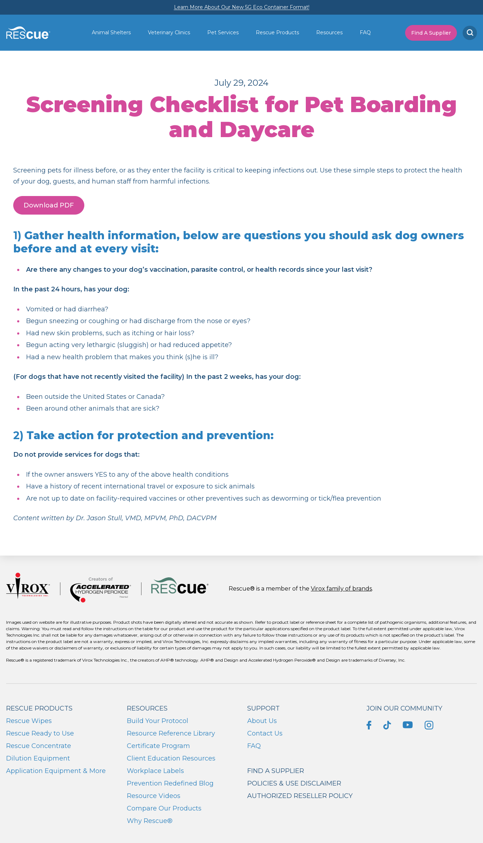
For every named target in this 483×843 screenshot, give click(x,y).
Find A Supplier (431, 33)
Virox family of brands (341, 588)
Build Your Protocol (157, 721)
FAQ (365, 32)
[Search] (470, 33)
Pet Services (223, 32)
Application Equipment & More (56, 771)
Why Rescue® (150, 821)
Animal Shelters (111, 32)
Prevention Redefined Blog (170, 783)
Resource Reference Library (171, 733)
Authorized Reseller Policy (300, 796)
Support (263, 708)
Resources (329, 32)
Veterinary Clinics (169, 32)
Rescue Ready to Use (40, 733)
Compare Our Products (164, 808)
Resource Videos (153, 796)
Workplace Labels (155, 771)
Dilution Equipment (38, 758)
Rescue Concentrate (38, 746)
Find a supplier (275, 771)
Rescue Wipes (29, 721)
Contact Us (265, 733)
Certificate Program (158, 746)
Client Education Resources (171, 758)
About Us (262, 721)
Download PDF (49, 205)
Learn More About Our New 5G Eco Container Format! (241, 7)
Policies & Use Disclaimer (294, 783)
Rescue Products (277, 32)
